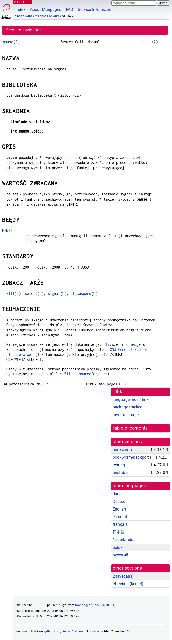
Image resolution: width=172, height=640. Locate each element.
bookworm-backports (132, 457)
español (120, 516)
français (120, 524)
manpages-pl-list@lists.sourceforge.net (70, 374)
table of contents (130, 428)
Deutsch (120, 501)
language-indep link (130, 399)
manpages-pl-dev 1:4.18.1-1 (94, 605)
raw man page (126, 414)
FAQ (69, 9)
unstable (120, 472)
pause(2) (11, 42)
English (119, 509)
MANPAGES (22, 2)
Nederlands (123, 539)
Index (20, 9)
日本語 (119, 532)
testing (119, 465)
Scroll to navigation (24, 30)
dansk (118, 493)
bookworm (24, 16)
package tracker (127, 407)
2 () (123, 576)
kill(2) (13, 293)
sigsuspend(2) (83, 293)
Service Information (96, 9)
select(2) (34, 293)
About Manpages (45, 9)
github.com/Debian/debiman (65, 631)
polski (118, 547)
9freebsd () (128, 583)
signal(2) (57, 293)
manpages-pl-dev (47, 16)
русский (120, 555)
